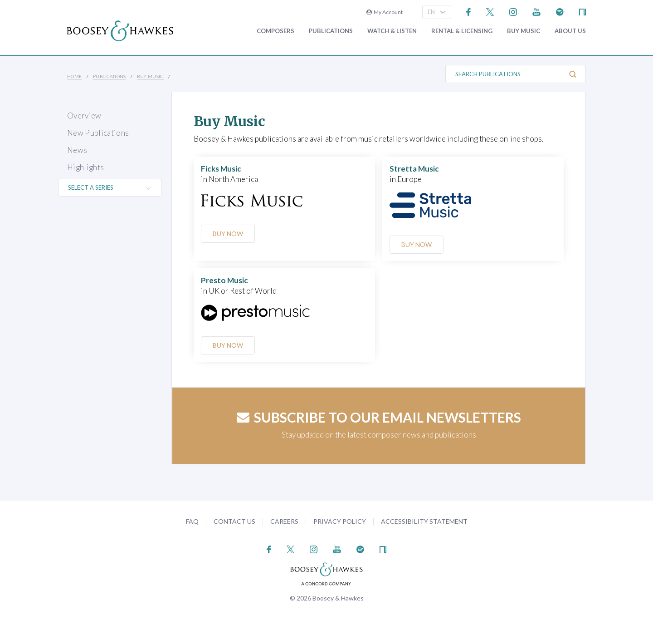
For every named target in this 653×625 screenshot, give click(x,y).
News (77, 150)
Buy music (523, 31)
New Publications (98, 133)
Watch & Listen (392, 31)
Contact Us (234, 521)
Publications (331, 31)
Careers (284, 521)
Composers (275, 31)
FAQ (192, 521)
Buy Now (228, 233)
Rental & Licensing (461, 31)
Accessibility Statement (424, 521)
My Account (384, 12)
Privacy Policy (339, 521)
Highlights (85, 167)
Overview (84, 115)
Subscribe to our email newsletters (379, 417)
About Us (570, 31)
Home (74, 76)
